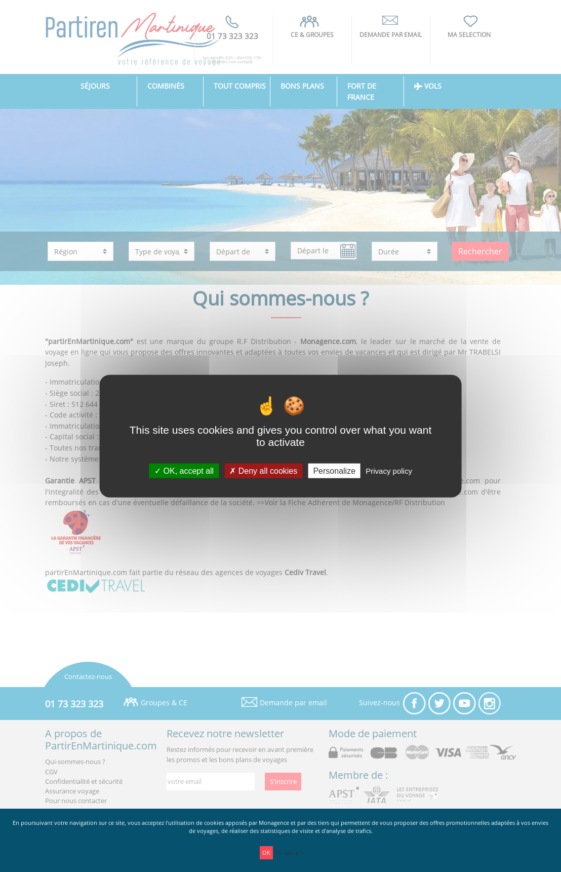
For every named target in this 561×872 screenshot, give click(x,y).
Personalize (334, 471)
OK (266, 852)
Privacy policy (389, 471)
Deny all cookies (263, 471)
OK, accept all (184, 471)
